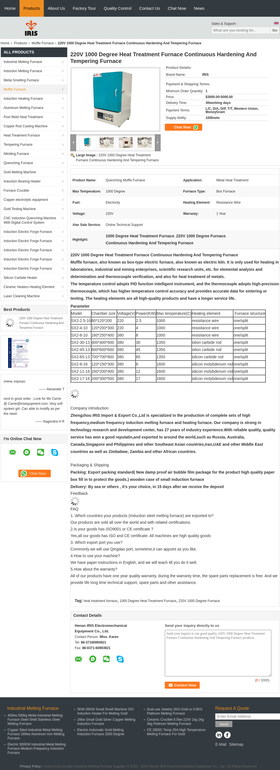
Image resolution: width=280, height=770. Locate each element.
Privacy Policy (30, 766)
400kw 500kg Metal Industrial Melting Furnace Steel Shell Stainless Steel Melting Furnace (35, 719)
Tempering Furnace (18, 145)
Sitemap (236, 744)
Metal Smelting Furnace (21, 80)
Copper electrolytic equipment (26, 200)
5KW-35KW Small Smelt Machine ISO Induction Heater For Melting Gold (105, 711)
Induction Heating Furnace (23, 99)
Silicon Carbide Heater (20, 278)
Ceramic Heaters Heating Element (29, 287)
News (199, 8)
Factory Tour (84, 8)
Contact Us (149, 8)
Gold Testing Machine (20, 209)
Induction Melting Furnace (23, 71)
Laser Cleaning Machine (22, 296)
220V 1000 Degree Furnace (199, 601)
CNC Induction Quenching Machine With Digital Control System (30, 220)
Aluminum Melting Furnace (24, 108)
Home (10, 8)
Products (31, 8)
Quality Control (117, 8)
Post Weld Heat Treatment (23, 117)
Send (223, 724)
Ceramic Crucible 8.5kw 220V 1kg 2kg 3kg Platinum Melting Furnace (175, 722)
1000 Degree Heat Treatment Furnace (148, 601)
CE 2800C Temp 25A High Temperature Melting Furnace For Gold (176, 732)
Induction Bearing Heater (22, 181)
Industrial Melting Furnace (23, 62)
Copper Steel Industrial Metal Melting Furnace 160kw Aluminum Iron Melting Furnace (36, 734)
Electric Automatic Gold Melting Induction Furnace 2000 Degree (100, 732)
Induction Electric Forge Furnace (28, 232)
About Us (56, 8)
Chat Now (177, 8)
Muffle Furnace (43, 43)
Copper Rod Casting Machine (25, 126)
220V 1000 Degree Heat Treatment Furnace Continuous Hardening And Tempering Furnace (41, 323)
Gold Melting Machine (20, 172)
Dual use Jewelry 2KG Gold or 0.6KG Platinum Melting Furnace (174, 711)
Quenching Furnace (18, 163)
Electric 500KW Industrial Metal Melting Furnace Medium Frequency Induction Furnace (37, 748)
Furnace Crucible (16, 190)
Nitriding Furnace (16, 154)
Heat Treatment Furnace (22, 135)
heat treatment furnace (100, 601)
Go (274, 30)
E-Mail (220, 744)
